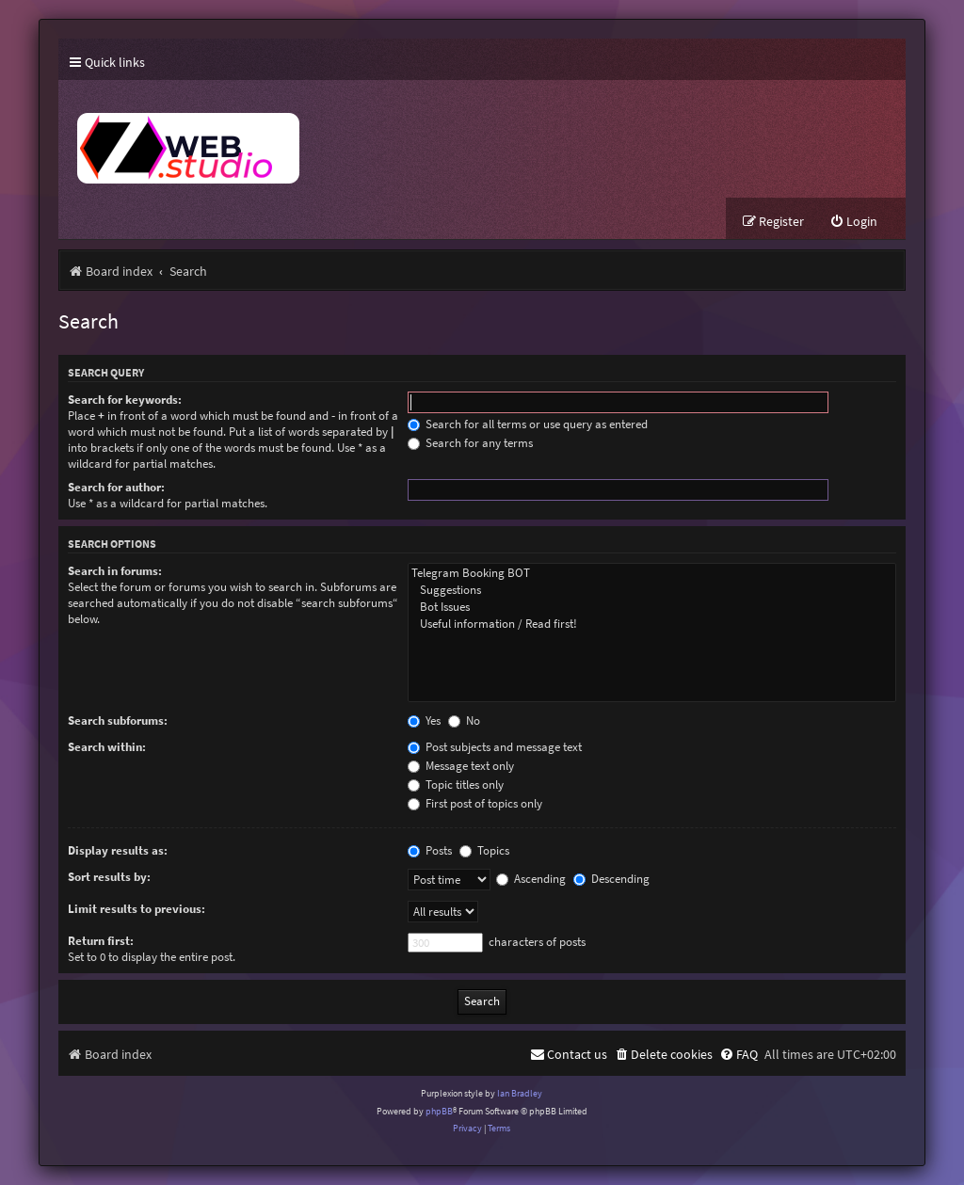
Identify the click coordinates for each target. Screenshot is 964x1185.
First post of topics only (475, 803)
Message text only (461, 766)
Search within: (107, 747)
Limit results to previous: (136, 909)
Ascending (531, 879)
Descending (611, 879)
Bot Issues (652, 607)
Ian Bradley (519, 1093)
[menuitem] (853, 221)
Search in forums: (115, 571)
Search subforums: (118, 721)
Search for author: (116, 487)
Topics (484, 850)
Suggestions (652, 590)
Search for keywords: (125, 400)
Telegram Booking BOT (652, 573)
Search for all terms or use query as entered (528, 424)
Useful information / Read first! (652, 624)
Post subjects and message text (495, 747)
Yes (424, 721)
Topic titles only (456, 785)
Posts (430, 850)
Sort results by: (109, 877)
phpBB (439, 1111)
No (464, 721)
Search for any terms (470, 443)
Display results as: (118, 850)
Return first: (101, 941)
